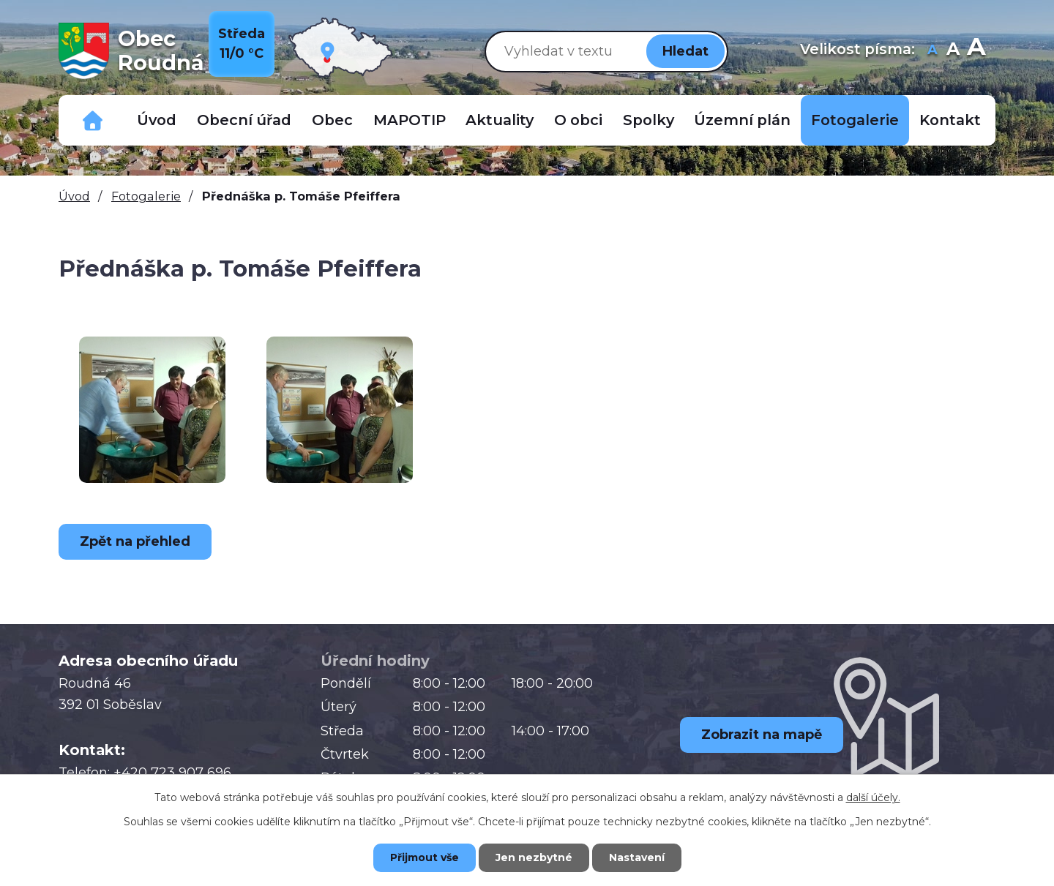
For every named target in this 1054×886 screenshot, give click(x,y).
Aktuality (500, 120)
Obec (332, 120)
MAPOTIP (409, 120)
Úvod (156, 120)
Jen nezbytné (534, 857)
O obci (578, 120)
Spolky (648, 120)
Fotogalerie (855, 120)
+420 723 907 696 (172, 773)
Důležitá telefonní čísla (93, 120)
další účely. (873, 797)
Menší (932, 51)
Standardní (952, 51)
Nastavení (637, 857)
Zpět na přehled (135, 541)
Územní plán (742, 120)
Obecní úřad (244, 120)
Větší (976, 51)
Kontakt (950, 120)
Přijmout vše (424, 857)
